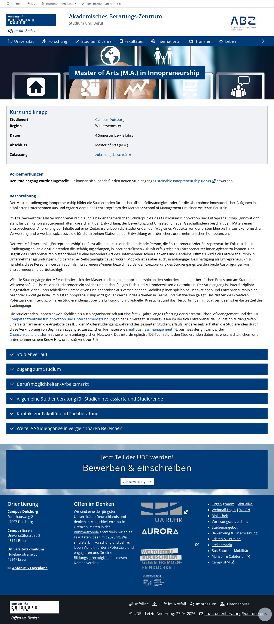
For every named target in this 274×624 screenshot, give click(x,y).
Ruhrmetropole (86, 532)
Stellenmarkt (222, 545)
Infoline (139, 603)
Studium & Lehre (93, 41)
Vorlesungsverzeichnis (230, 521)
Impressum (203, 603)
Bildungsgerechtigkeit (91, 557)
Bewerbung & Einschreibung (235, 533)
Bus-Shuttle (221, 550)
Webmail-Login (224, 509)
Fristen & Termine (226, 539)
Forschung (54, 41)
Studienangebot (225, 527)
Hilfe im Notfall (169, 603)
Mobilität (241, 550)
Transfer (199, 41)
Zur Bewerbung (134, 482)
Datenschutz (234, 603)
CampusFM (221, 562)
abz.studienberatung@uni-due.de (234, 613)
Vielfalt (89, 547)
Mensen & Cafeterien (229, 556)
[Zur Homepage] (31, 23)
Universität (21, 41)
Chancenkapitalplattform (30, 334)
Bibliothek (220, 515)
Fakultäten (131, 41)
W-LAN (244, 509)
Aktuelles (245, 504)
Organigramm (223, 504)
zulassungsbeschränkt (113, 154)
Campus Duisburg (109, 119)
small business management (149, 329)
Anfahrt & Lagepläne (30, 568)
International (165, 41)
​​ (161, 512)
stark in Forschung (97, 542)
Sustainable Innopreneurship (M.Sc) (182, 181)
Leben (227, 41)
